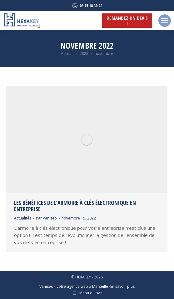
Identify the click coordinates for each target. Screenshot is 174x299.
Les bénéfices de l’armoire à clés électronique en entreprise (75, 206)
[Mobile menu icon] (164, 20)
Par (46, 218)
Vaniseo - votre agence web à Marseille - (74, 286)
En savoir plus (122, 286)
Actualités (22, 218)
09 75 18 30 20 (87, 6)
